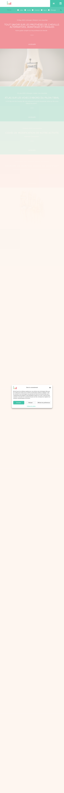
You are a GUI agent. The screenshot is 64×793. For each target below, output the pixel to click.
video (21, 10)
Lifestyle (37, 10)
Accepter (18, 402)
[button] (50, 387)
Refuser (31, 402)
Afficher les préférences (44, 402)
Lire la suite (32, 44)
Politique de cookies (31, 406)
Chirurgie (53, 10)
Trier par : (10, 10)
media (29, 10)
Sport (45, 10)
